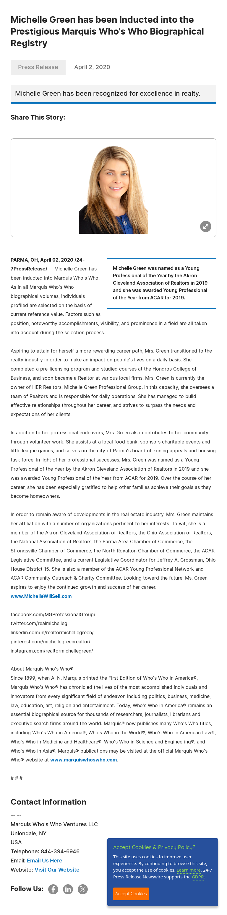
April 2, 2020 (92, 67)
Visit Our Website (57, 870)
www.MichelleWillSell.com (41, 596)
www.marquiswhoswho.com (83, 760)
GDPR (198, 877)
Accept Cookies (131, 893)
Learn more (189, 870)
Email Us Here (44, 861)
